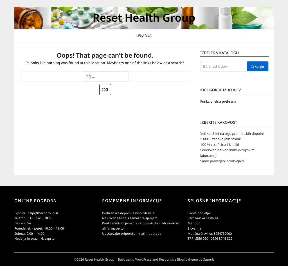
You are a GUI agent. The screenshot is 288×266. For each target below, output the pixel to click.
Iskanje (257, 66)
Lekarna (144, 35)
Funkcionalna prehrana (218, 101)
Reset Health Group (144, 17)
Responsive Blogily (173, 259)
